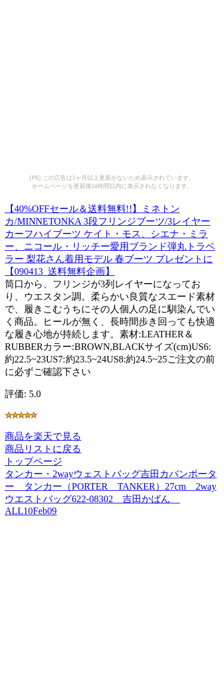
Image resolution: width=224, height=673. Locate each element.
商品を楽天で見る (43, 436)
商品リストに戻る (43, 449)
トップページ (33, 461)
